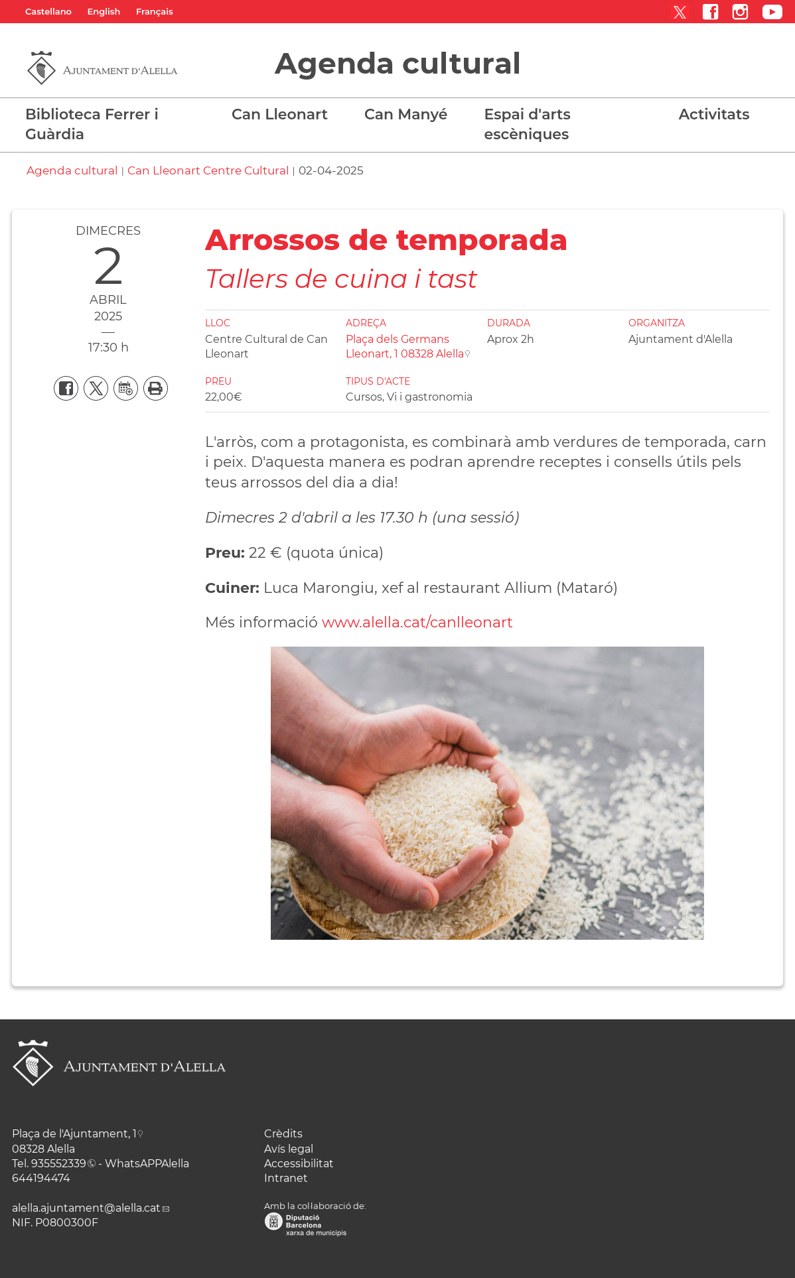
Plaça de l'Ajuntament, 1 (74, 1133)
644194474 (41, 1178)
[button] (285, 121)
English (104, 11)
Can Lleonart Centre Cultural (208, 170)
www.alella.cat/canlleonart (417, 622)
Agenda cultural (398, 63)
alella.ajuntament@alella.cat (86, 1208)
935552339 (58, 1163)
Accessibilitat (299, 1163)
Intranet (286, 1178)
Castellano (48, 11)
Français (154, 11)
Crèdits (283, 1133)
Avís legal (288, 1149)
